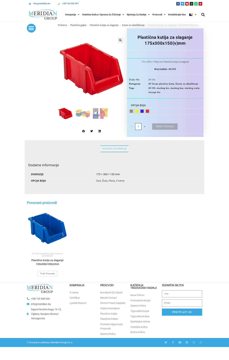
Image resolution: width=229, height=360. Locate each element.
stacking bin (163, 88)
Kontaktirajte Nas (177, 14)
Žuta (104, 180)
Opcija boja (138, 105)
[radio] (131, 111)
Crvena (120, 180)
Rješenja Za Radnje (138, 15)
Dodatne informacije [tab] (114, 148)
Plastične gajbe (78, 25)
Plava (112, 180)
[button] (203, 14)
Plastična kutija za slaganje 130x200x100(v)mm (47, 262)
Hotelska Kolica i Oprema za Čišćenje (103, 15)
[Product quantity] (138, 126)
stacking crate (192, 88)
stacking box (176, 88)
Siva (98, 180)
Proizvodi (158, 15)
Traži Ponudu (165, 126)
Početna (62, 25)
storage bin (154, 92)
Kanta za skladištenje (187, 84)
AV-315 (151, 88)
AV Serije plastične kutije (161, 84)
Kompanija (72, 15)
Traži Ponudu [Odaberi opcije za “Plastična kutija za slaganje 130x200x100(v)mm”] (47, 273)
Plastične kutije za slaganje (104, 25)
